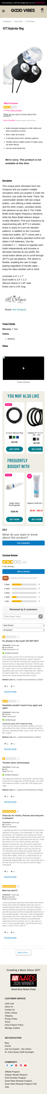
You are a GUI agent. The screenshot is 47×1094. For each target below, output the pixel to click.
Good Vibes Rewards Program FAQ (21, 1084)
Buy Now (14, 449)
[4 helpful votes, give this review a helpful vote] (5, 932)
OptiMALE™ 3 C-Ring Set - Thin (36, 434)
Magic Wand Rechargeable (14, 504)
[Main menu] (3, 11)
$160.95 (14, 511)
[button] (10, 437)
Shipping (9, 1015)
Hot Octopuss (19, 309)
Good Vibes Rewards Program (18, 1081)
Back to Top (23, 953)
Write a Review (16, 110)
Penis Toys (18, 21)
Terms (7, 1022)
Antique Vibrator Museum (16, 1074)
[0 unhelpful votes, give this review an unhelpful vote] (12, 686)
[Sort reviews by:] (23, 625)
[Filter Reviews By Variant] (23, 630)
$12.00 (14, 442)
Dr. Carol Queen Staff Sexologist (19, 1052)
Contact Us (10, 1009)
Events (8, 1046)
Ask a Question (9, 120)
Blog (7, 1043)
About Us (9, 1006)
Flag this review (10, 692)
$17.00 (36, 443)
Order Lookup (11, 1012)
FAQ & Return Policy (14, 1025)
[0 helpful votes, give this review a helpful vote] (5, 686)
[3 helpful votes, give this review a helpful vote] (5, 871)
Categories (7, 21)
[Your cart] (42, 11)
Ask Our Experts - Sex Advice (18, 1049)
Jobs (7, 1087)
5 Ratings (6, 110)
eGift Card (9, 1003)
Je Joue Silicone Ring (14, 433)
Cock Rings (30, 21)
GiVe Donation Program (15, 1077)
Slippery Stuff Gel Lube (36, 503)
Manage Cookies (12, 1028)
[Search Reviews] (23, 616)
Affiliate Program (12, 1071)
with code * (23, 3)
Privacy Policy (11, 1019)
